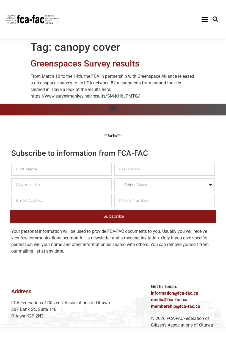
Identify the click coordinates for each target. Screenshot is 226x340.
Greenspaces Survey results (85, 63)
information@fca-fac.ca (174, 293)
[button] (204, 19)
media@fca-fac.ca (169, 299)
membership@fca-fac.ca (175, 306)
